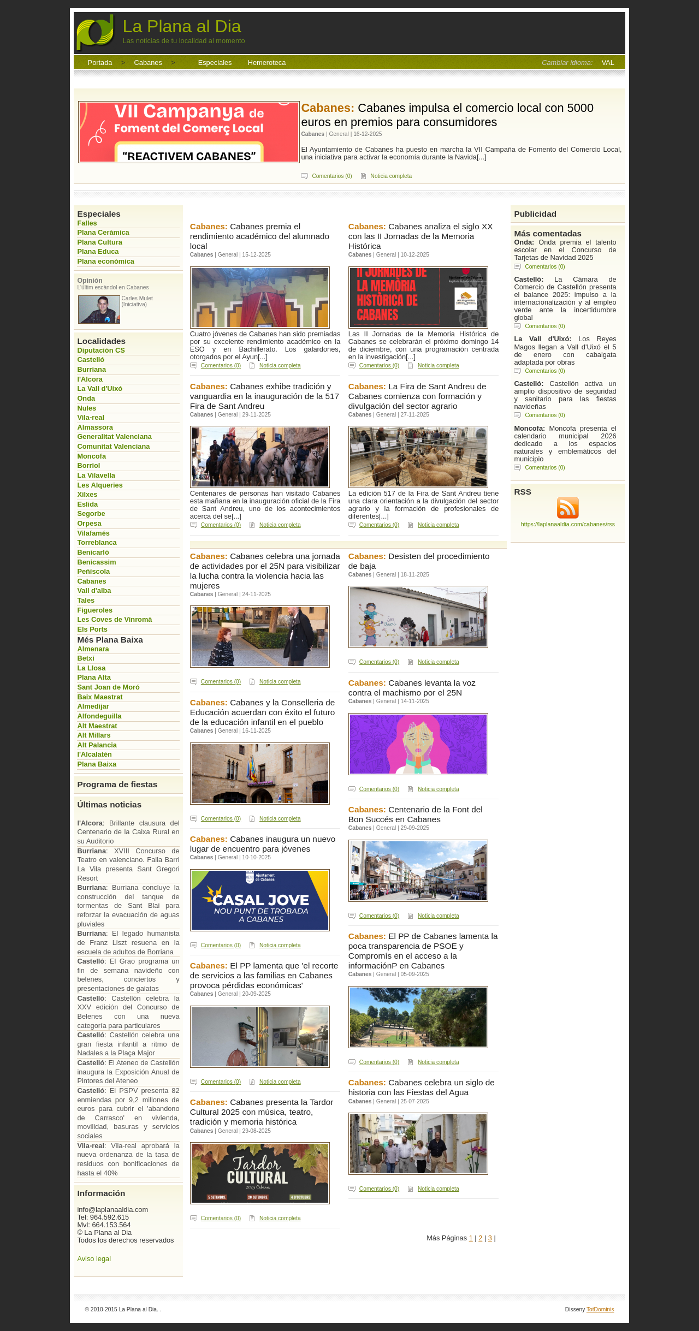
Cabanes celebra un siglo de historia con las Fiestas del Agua (421, 1087)
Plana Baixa (96, 764)
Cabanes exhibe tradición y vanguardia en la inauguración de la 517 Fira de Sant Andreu (264, 396)
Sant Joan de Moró (108, 687)
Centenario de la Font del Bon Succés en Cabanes (415, 814)
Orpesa (89, 523)
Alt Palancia (97, 745)
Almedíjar (93, 706)
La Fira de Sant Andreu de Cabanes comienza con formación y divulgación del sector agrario (417, 396)
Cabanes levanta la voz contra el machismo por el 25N (412, 687)
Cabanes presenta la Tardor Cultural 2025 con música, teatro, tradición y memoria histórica (262, 1111)
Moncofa (91, 456)
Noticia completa (391, 176)
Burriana (91, 369)
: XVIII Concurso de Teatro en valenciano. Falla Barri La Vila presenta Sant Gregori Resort (128, 864)
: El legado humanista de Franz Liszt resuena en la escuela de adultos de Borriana (128, 942)
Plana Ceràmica (103, 232)
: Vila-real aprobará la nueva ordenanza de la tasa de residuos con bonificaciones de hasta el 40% (128, 1159)
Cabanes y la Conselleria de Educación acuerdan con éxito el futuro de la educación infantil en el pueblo (262, 712)
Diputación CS (101, 350)
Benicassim (96, 562)
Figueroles (94, 610)
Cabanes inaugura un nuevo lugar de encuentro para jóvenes (262, 843)
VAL (608, 62)
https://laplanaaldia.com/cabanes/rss (568, 524)
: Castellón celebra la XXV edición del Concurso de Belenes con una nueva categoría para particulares (128, 1012)
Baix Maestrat (99, 697)
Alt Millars (93, 735)
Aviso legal (94, 1259)
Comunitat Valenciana (113, 446)
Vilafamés (93, 533)
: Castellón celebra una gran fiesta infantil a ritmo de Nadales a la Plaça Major (128, 1044)
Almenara (93, 649)
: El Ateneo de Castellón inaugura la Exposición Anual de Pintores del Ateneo (128, 1072)
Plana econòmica (105, 261)
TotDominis (600, 1309)
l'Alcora (89, 379)
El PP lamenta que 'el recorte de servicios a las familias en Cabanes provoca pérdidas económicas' (264, 975)
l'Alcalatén (94, 754)
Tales (85, 600)
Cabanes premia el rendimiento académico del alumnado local (259, 236)
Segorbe (91, 513)
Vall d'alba (94, 590)
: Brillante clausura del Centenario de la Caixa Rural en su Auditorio (128, 832)
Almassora (94, 427)
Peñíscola (93, 571)
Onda (86, 398)
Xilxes (87, 494)
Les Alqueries (99, 485)
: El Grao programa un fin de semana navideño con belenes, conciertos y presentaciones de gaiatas (128, 975)
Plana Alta (93, 677)
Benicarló (93, 552)
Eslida (87, 504)
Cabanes (148, 62)
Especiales (215, 62)
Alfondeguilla (99, 716)
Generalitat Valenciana (114, 436)
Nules (86, 408)
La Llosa (91, 668)
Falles (87, 223)
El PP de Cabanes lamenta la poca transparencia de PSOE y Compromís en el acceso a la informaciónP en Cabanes (423, 950)
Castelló (90, 359)
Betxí (85, 658)
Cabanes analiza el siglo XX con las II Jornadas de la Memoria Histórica (420, 236)
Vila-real (90, 417)
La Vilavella (96, 475)
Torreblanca (96, 542)
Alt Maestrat (97, 726)
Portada (100, 62)
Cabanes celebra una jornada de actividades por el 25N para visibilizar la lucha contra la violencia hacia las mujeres (265, 570)
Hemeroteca (267, 62)
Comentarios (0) (332, 176)
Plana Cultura (99, 242)
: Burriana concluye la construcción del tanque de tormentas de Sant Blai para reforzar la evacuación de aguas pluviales (128, 905)
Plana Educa (98, 251)
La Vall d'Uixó (99, 388)
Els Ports (92, 629)
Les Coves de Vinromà (114, 619)
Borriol (88, 465)
